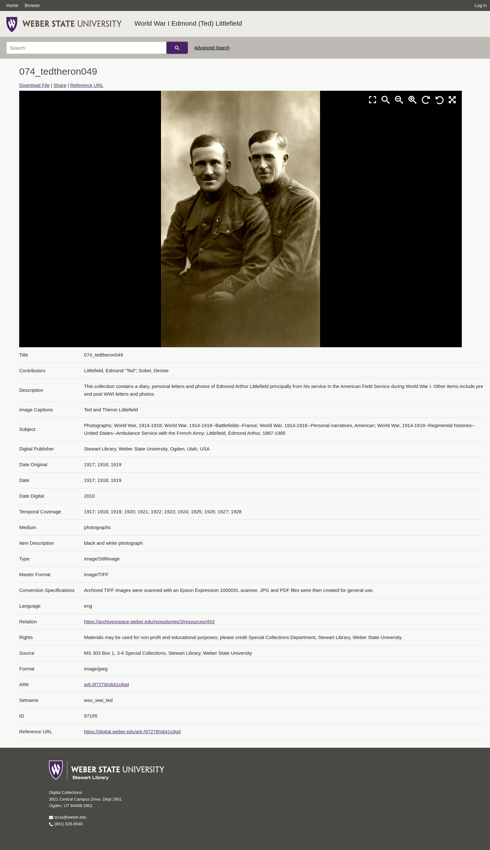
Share (59, 85)
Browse (32, 5)
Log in (481, 5)
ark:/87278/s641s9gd (106, 684)
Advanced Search (212, 47)
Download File (34, 85)
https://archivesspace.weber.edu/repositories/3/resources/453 (149, 621)
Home (12, 5)
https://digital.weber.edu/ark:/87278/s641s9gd (132, 731)
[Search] (86, 48)
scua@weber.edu (67, 817)
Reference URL (86, 85)
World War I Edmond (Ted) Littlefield (188, 23)
